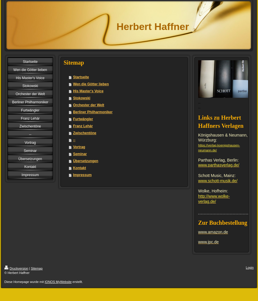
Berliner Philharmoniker (92, 112)
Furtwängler (83, 119)
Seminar (80, 154)
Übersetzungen (85, 161)
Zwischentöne (84, 133)
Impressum (82, 175)
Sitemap (36, 268)
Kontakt (79, 168)
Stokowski (81, 98)
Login (250, 267)
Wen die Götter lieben (91, 84)
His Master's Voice (88, 91)
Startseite (81, 77)
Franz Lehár (83, 126)
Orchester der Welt (88, 105)
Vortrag (79, 147)
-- (74, 140)
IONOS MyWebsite (58, 282)
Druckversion (16, 268)
